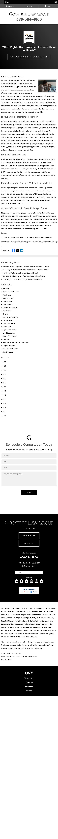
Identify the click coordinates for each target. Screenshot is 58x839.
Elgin (18, 618)
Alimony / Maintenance (11, 292)
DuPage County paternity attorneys (34, 222)
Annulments (7, 295)
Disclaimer (29, 682)
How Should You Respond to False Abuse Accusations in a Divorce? (26, 267)
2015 (3, 407)
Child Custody (7, 301)
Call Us (9, 6)
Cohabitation (7, 311)
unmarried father (15, 109)
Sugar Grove (18, 624)
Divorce (5, 314)
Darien (9, 615)
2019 (3, 391)
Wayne (23, 615)
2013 (3, 415)
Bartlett (32, 618)
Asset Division (8, 298)
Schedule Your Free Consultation (29, 57)
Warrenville (12, 630)
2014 (3, 411)
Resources (29, 686)
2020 (3, 386)
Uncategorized (8, 352)
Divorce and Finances (10, 317)
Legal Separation (9, 333)
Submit (29, 492)
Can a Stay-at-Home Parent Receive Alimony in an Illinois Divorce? (26, 270)
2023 (3, 374)
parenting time (40, 162)
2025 (3, 366)
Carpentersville (7, 624)
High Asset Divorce (9, 330)
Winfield (4, 630)
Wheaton (29, 543)
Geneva (35, 611)
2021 (3, 382)
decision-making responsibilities (13, 191)
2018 (3, 395)
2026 (3, 361)
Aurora (3, 618)
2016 (3, 403)
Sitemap (29, 691)
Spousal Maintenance (10, 349)
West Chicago (46, 627)
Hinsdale (50, 611)
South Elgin (25, 618)
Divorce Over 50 (8, 320)
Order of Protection (9, 336)
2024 (3, 370)
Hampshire (49, 618)
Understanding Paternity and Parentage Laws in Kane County (24, 276)
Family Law (21, 77)
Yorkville (19, 637)
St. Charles (29, 535)
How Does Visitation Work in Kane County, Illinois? (20, 273)
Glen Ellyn (42, 611)
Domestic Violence (9, 323)
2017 (3, 399)
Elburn (34, 615)
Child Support (7, 304)
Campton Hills (47, 624)
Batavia (4, 615)
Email (29, 6)
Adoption (6, 289)
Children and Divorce (10, 308)
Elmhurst (40, 615)
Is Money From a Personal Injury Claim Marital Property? (22, 279)
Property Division (9, 346)
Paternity (6, 339)
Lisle (30, 630)
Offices (48, 6)
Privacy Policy (29, 678)
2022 (3, 378)
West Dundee (35, 627)
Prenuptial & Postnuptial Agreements (16, 342)
